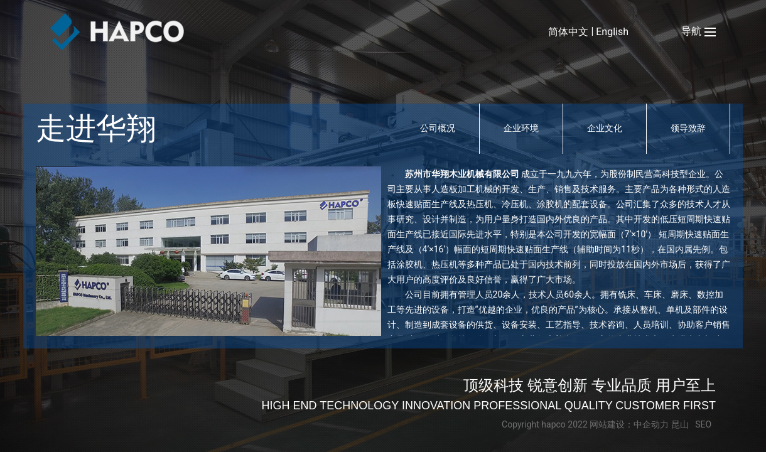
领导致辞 (688, 128)
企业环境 (521, 128)
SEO (703, 424)
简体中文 (568, 32)
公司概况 (437, 128)
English (612, 32)
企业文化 (604, 128)
